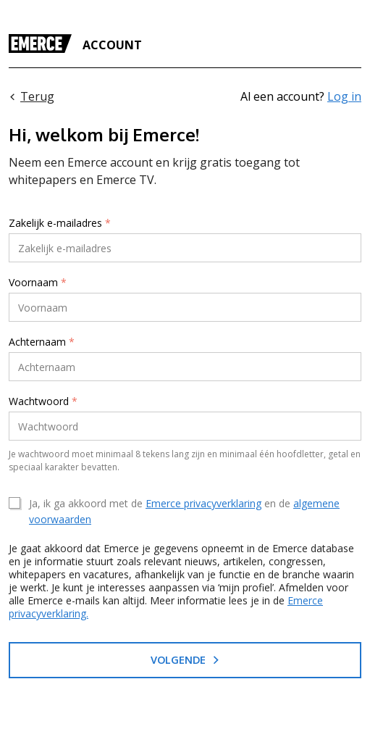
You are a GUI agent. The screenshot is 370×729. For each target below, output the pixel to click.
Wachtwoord (43, 401)
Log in (344, 96)
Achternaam (42, 342)
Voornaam (38, 282)
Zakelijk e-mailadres (60, 223)
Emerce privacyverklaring (203, 503)
